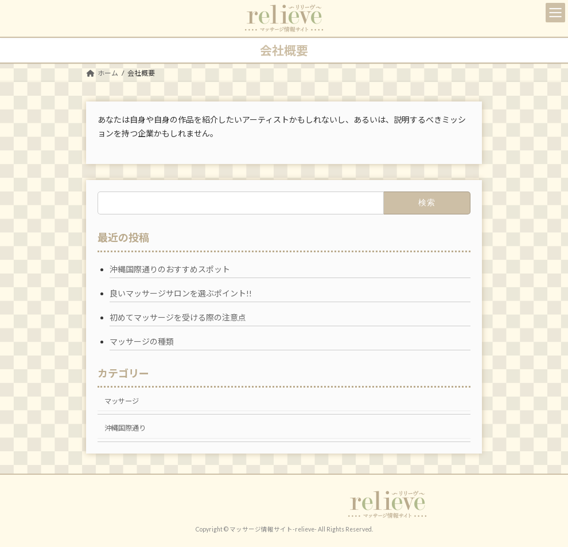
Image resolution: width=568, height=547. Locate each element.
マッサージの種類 (142, 341)
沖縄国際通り (125, 428)
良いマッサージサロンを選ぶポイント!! (181, 293)
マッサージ (121, 401)
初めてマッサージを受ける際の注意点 (178, 317)
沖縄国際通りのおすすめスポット (170, 269)
